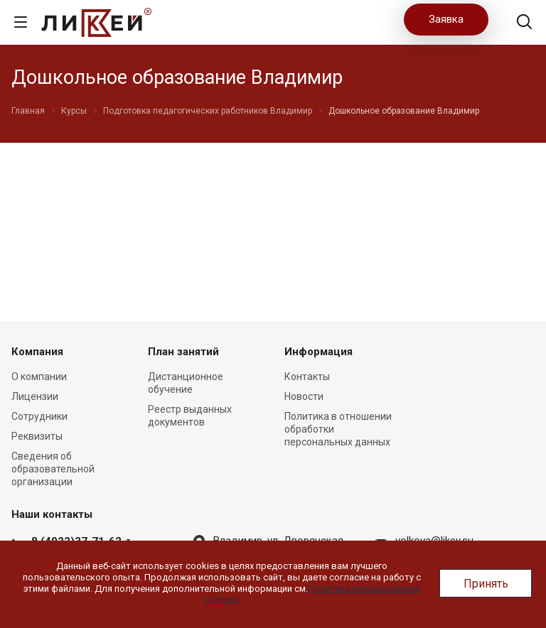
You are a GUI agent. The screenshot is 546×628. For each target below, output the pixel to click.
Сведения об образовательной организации (53, 468)
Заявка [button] (446, 19)
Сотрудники (39, 416)
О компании (39, 376)
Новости (303, 396)
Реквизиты (37, 436)
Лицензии (34, 396)
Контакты (307, 376)
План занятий (183, 351)
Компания (37, 351)
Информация (318, 351)
